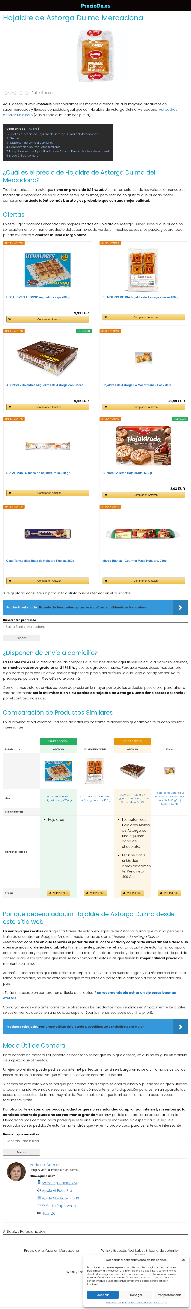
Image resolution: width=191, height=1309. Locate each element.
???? (41, 1205)
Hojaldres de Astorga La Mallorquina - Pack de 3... (138, 385)
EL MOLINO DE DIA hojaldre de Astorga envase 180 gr (141, 297)
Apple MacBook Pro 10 (60, 1198)
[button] (183, 1260)
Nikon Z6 (48, 1213)
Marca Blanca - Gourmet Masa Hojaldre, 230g (135, 560)
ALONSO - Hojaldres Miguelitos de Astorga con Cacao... (46, 385)
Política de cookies (116, 1302)
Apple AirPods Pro (57, 1190)
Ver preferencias (169, 1295)
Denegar (136, 1295)
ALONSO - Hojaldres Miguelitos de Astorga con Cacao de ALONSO (132, 798)
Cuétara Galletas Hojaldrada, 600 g (127, 473)
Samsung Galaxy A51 (59, 1183)
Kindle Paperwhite (61, 1205)
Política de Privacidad (140, 1302)
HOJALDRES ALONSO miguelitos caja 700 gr (38, 297)
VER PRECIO (60, 893)
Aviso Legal (160, 1302)
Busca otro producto (19, 620)
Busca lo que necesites (21, 1134)
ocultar (32, 129)
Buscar (21, 638)
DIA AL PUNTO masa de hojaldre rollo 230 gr (38, 473)
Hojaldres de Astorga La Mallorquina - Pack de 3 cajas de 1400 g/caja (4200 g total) (169, 798)
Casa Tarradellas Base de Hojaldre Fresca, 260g (40, 560)
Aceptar (103, 1295)
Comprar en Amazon (49, 319)
